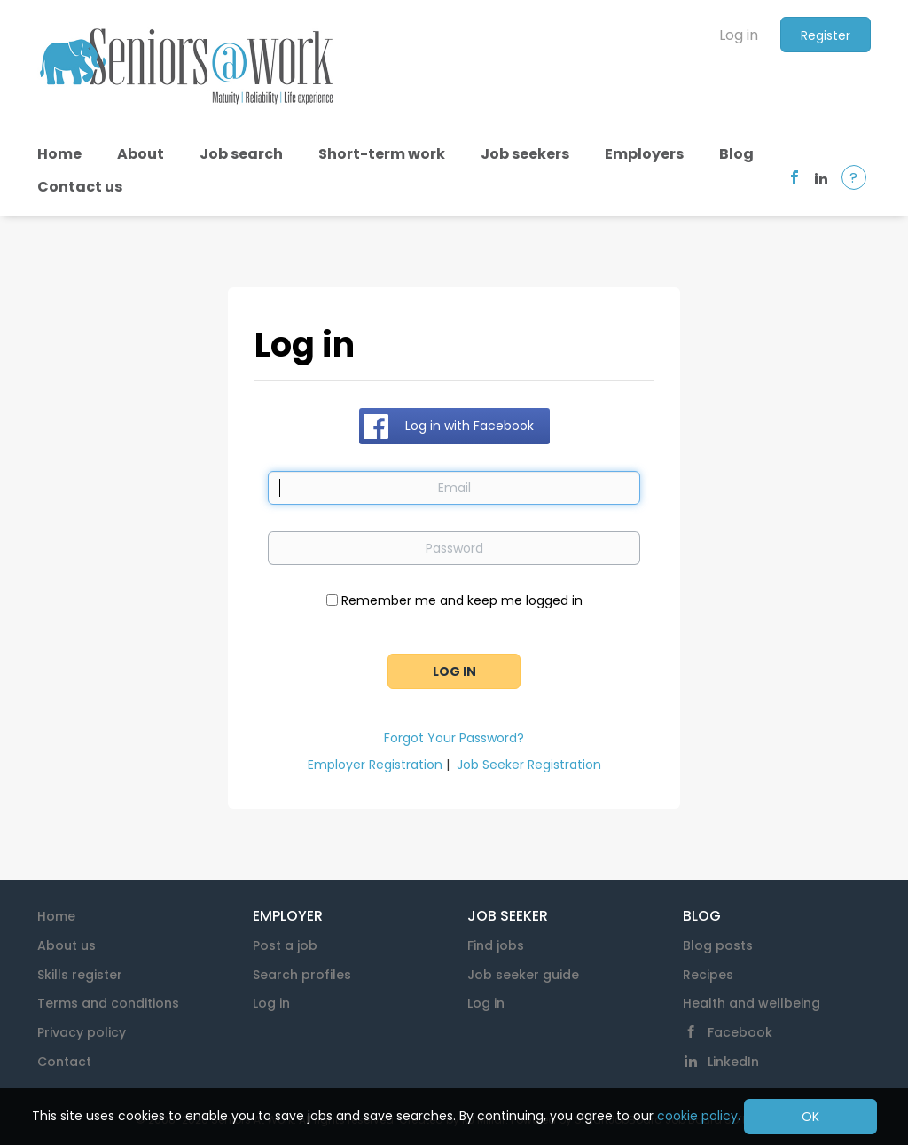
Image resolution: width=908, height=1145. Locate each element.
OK (810, 1116)
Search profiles (302, 975)
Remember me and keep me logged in (462, 600)
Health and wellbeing (751, 1003)
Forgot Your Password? (454, 738)
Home (56, 916)
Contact (64, 1061)
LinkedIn (733, 1061)
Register (825, 35)
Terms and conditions (108, 1003)
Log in (738, 35)
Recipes (708, 975)
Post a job (285, 945)
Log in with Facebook (469, 426)
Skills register (79, 975)
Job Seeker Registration (529, 764)
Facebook (740, 1032)
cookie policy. (698, 1116)
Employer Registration (375, 764)
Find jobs (495, 945)
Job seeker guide (523, 975)
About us (66, 945)
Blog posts (718, 945)
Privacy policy (81, 1032)
